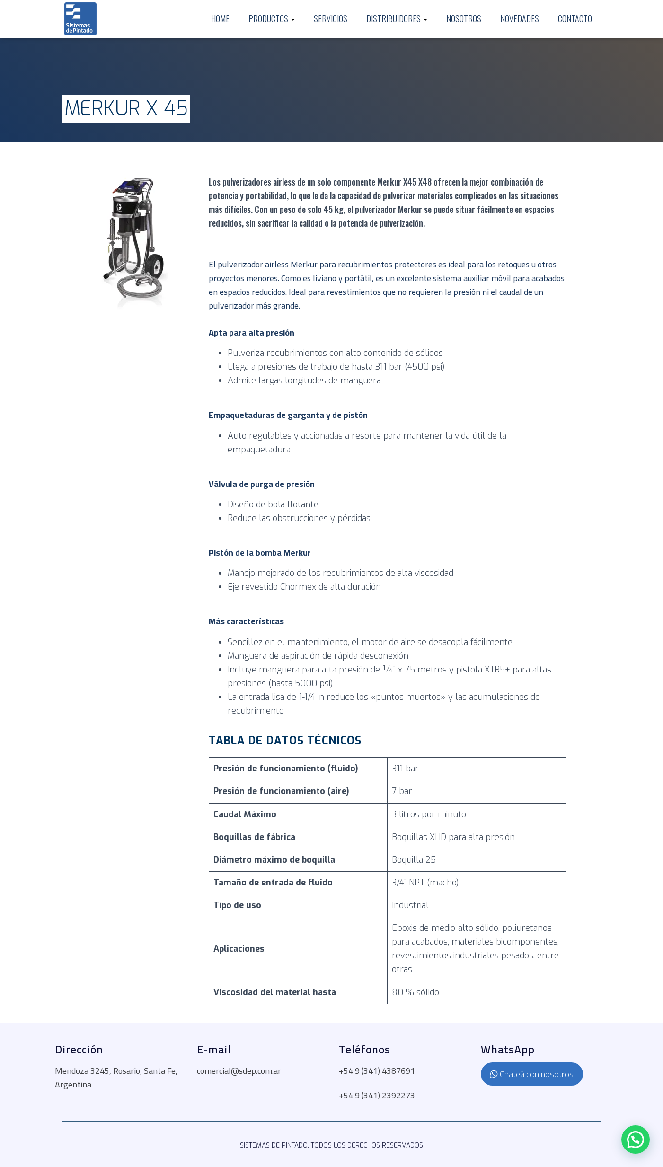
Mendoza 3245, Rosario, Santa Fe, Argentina (116, 1077)
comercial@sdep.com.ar (239, 1071)
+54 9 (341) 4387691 (377, 1071)
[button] (635, 1139)
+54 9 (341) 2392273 (377, 1095)
